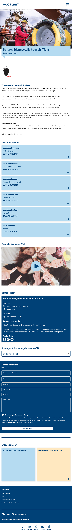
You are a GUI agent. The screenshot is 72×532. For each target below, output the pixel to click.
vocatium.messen (19, 514)
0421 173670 (9, 309)
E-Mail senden (27, 428)
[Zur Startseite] (15, 4)
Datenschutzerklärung (9, 422)
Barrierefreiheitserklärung (10, 503)
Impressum (5, 489)
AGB (3, 496)
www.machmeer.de (14, 317)
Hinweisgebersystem (8, 499)
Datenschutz (6, 493)
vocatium (6, 514)
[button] (36, 353)
